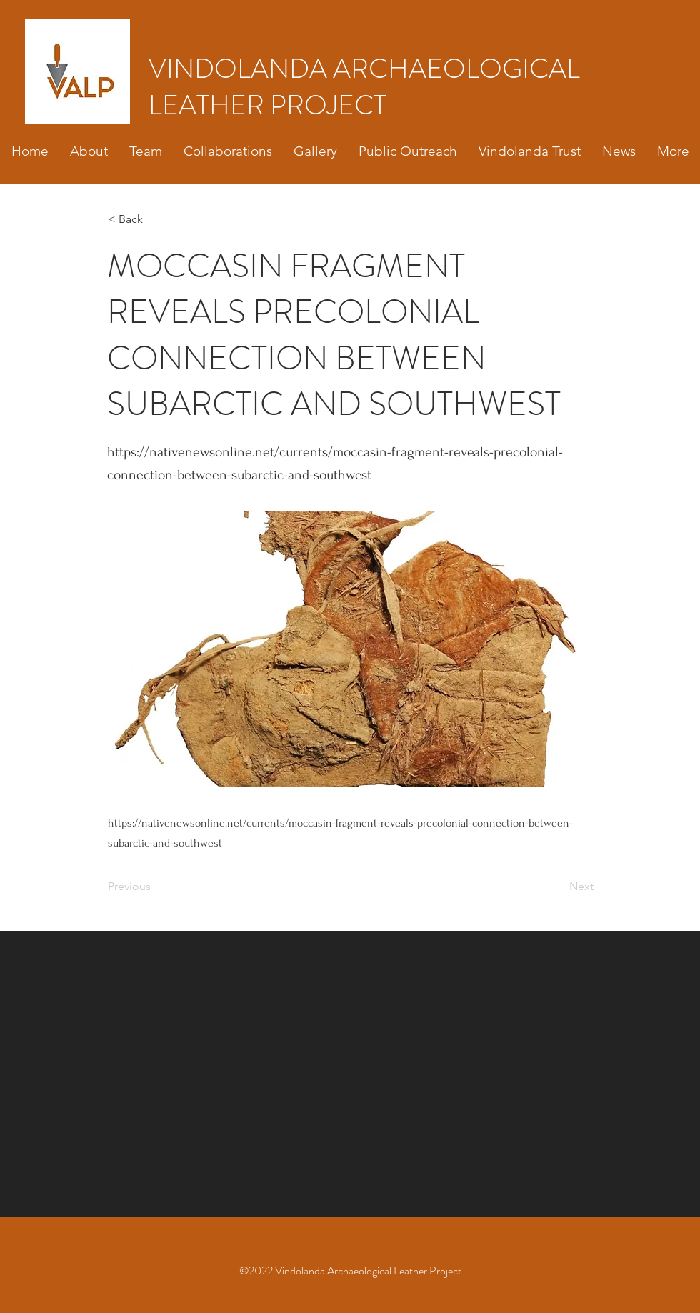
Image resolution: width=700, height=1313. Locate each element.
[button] (155, 219)
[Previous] (155, 886)
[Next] (558, 886)
